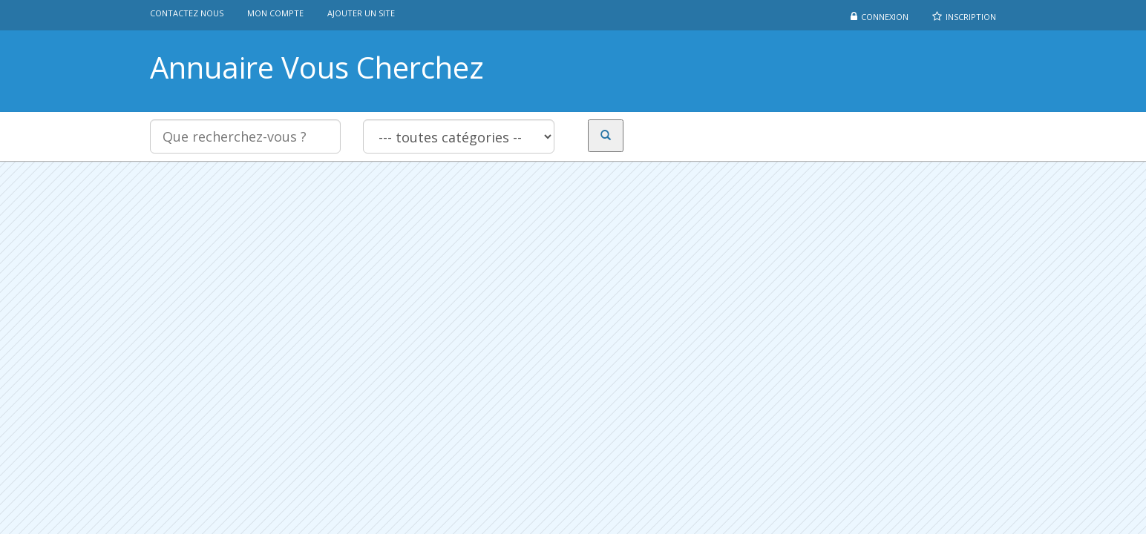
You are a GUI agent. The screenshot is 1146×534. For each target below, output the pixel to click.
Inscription (971, 16)
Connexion (884, 16)
